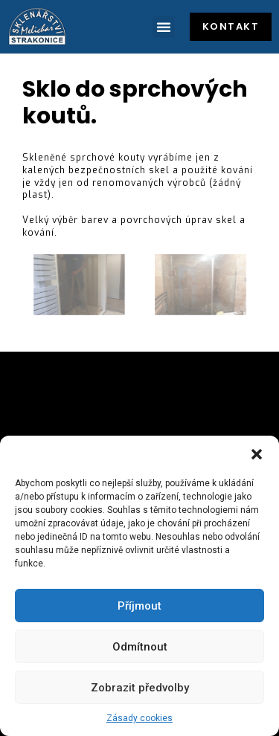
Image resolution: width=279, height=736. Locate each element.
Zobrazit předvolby (140, 687)
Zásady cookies (139, 718)
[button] (256, 454)
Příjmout (139, 606)
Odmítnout (139, 646)
